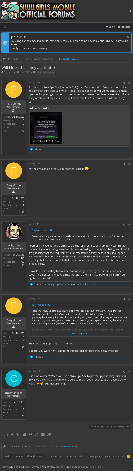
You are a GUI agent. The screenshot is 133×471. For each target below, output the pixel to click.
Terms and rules (74, 456)
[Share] (124, 82)
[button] (5, 27)
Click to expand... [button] (79, 333)
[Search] (130, 11)
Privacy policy (94, 456)
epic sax (42, 72)
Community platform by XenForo (32, 466)
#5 (129, 371)
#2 (129, 164)
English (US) (35, 456)
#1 (129, 82)
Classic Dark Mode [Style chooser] (13, 456)
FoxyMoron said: (40, 230)
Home (116, 456)
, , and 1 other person (64, 284)
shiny (51, 72)
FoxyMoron (10, 72)
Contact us (57, 456)
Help (107, 456)
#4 (129, 299)
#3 (129, 224)
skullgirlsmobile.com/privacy (29, 48)
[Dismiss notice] (127, 37)
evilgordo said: (39, 304)
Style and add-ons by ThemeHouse (84, 466)
